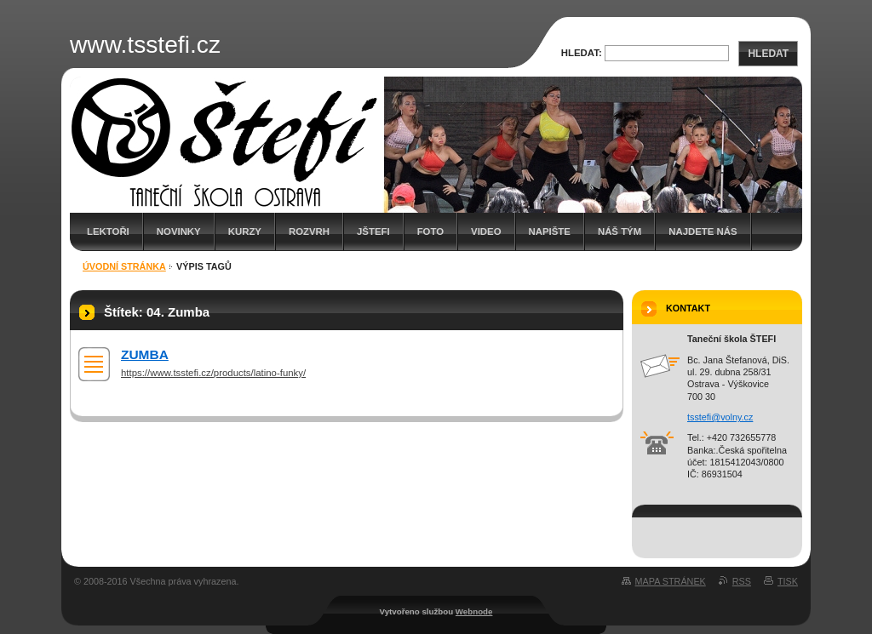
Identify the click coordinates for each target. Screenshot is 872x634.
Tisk (787, 581)
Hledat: (581, 53)
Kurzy (244, 231)
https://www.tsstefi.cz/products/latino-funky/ (213, 373)
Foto (430, 231)
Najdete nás (702, 231)
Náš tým (619, 231)
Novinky (179, 231)
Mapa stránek (670, 581)
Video (486, 231)
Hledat (768, 54)
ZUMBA (145, 354)
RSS (741, 581)
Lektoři (108, 231)
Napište (550, 231)
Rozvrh (309, 231)
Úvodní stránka (124, 266)
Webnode (474, 611)
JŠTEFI (373, 231)
